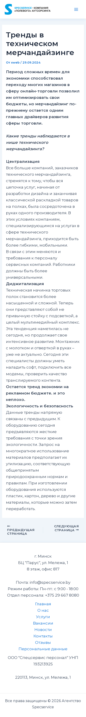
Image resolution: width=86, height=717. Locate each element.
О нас (43, 610)
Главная (43, 604)
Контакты (43, 636)
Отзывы (43, 642)
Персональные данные (43, 649)
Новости (43, 629)
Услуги (43, 616)
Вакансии (43, 623)
